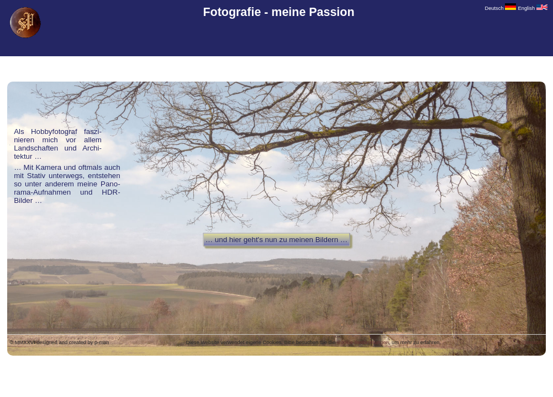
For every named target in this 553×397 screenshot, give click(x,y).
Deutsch (500, 8)
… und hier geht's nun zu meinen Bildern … (276, 239)
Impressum (531, 342)
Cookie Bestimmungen (363, 342)
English (532, 8)
